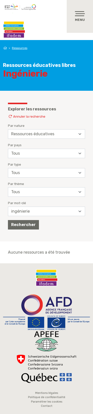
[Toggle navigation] (80, 16)
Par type (14, 164)
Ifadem (14, 29)
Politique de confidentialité (46, 397)
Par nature (16, 126)
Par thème (16, 184)
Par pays (15, 145)
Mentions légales (46, 393)
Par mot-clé (17, 203)
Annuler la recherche (26, 116)
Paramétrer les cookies (46, 401)
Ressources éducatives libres (39, 65)
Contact (46, 406)
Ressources (19, 48)
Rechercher (23, 224)
